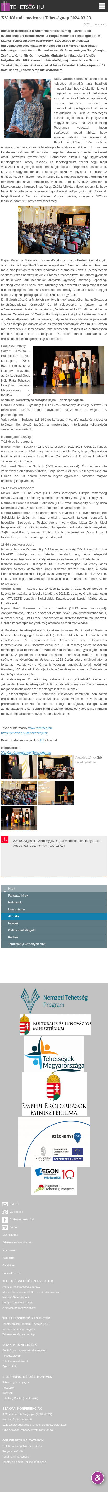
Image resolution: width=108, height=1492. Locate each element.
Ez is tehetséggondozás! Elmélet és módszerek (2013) (34, 1424)
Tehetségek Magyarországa (18, 1334)
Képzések (8, 1387)
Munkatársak (10, 1234)
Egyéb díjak (9, 1366)
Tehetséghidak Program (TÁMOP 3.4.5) (25, 1323)
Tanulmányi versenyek (15, 1456)
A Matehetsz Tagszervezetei (19, 1307)
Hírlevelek (15, 902)
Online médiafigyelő (21, 930)
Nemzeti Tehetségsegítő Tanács (21, 1286)
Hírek (11, 888)
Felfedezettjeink (11, 1355)
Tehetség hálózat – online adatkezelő (24, 1461)
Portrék (13, 937)
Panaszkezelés (11, 1273)
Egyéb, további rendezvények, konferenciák (28, 1430)
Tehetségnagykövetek (15, 1361)
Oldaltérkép (9, 1265)
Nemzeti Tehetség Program (18, 1329)
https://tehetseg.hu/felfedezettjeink (24, 733)
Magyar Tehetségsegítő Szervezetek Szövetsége (31, 1292)
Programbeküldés (12, 1451)
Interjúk (13, 923)
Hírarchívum (16, 909)
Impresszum (9, 1250)
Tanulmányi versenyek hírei (27, 944)
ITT (42, 740)
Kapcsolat (8, 1257)
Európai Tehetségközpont (17, 1302)
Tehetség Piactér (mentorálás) (20, 1398)
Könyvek (7, 1392)
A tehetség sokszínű (22, 1219)
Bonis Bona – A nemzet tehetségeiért (24, 1350)
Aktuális (13, 916)
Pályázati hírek (18, 895)
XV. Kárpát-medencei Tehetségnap (26, 752)
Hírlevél (14, 1204)
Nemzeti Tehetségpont (15, 1297)
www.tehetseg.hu (40, 728)
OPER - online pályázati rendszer (22, 1446)
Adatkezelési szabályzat (16, 1242)
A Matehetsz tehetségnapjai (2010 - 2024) (27, 1414)
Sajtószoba (16, 1211)
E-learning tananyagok (15, 1382)
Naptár (14, 1227)
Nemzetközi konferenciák (17, 1419)
